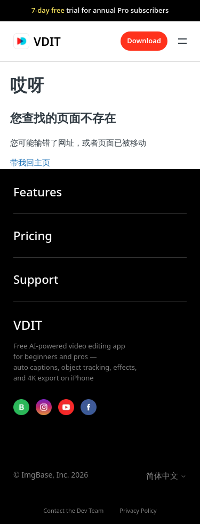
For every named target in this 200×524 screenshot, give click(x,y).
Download (144, 40)
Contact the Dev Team (73, 510)
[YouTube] (66, 407)
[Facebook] (89, 407)
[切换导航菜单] (182, 41)
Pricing (32, 235)
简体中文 (166, 475)
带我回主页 (30, 162)
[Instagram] (44, 407)
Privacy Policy (137, 510)
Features (37, 192)
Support (35, 279)
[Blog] (21, 407)
